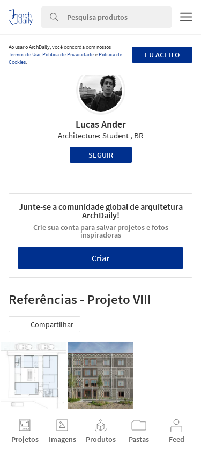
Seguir (100, 155)
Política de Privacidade (68, 54)
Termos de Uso (24, 54)
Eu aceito (162, 55)
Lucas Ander (101, 124)
